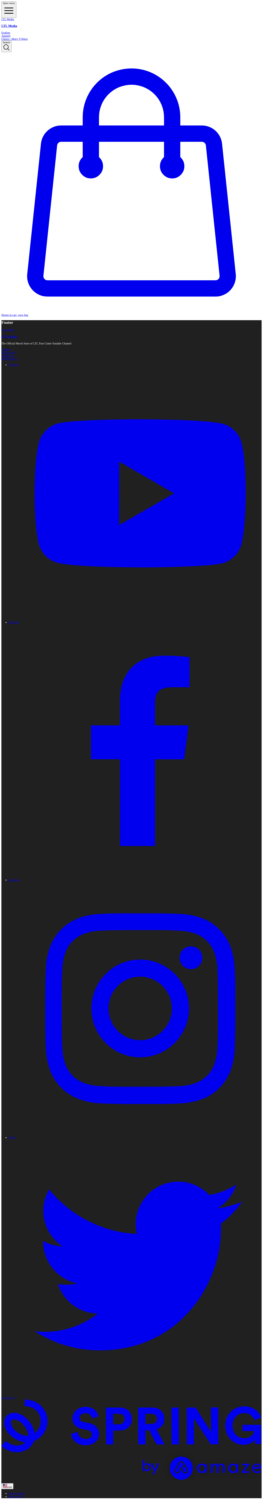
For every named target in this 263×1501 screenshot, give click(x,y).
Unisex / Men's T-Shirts (14, 38)
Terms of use (15, 1496)
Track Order (8, 352)
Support (5, 349)
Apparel (5, 35)
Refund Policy (9, 358)
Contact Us (7, 355)
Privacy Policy (16, 1493)
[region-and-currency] (7, 1486)
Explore (5, 32)
